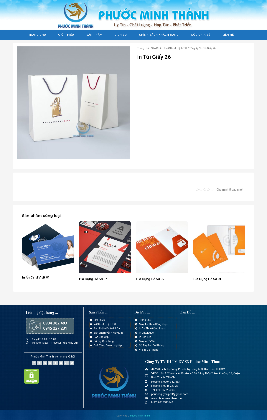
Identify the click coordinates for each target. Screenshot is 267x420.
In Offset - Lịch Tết (176, 48)
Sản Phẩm (94, 34)
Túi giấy (193, 48)
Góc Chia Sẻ (200, 34)
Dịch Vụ (121, 34)
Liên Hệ (228, 34)
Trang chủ (143, 48)
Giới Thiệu (66, 34)
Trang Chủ (37, 34)
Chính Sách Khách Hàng (159, 34)
